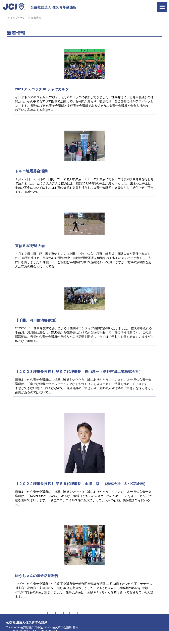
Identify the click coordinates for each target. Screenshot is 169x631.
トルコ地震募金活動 (31, 171)
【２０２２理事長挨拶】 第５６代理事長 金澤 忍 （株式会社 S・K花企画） (81, 484)
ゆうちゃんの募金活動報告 (36, 576)
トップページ (18, 17)
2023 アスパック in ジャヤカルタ (42, 89)
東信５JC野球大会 (30, 246)
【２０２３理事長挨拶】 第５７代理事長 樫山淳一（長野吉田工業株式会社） (79, 372)
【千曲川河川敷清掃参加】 (36, 320)
